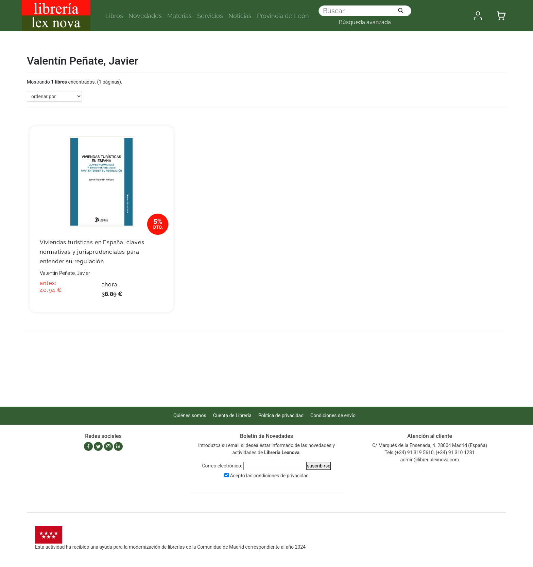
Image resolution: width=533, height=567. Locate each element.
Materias (179, 15)
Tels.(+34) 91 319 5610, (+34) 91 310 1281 (430, 452)
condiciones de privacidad (281, 475)
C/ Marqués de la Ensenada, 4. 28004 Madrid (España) (429, 445)
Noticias (240, 15)
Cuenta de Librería (232, 415)
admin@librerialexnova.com (429, 459)
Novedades (145, 15)
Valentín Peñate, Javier (65, 273)
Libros (114, 15)
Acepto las (269, 475)
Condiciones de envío (333, 415)
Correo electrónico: (222, 465)
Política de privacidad (281, 415)
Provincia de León (283, 15)
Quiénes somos (189, 415)
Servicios (210, 15)
